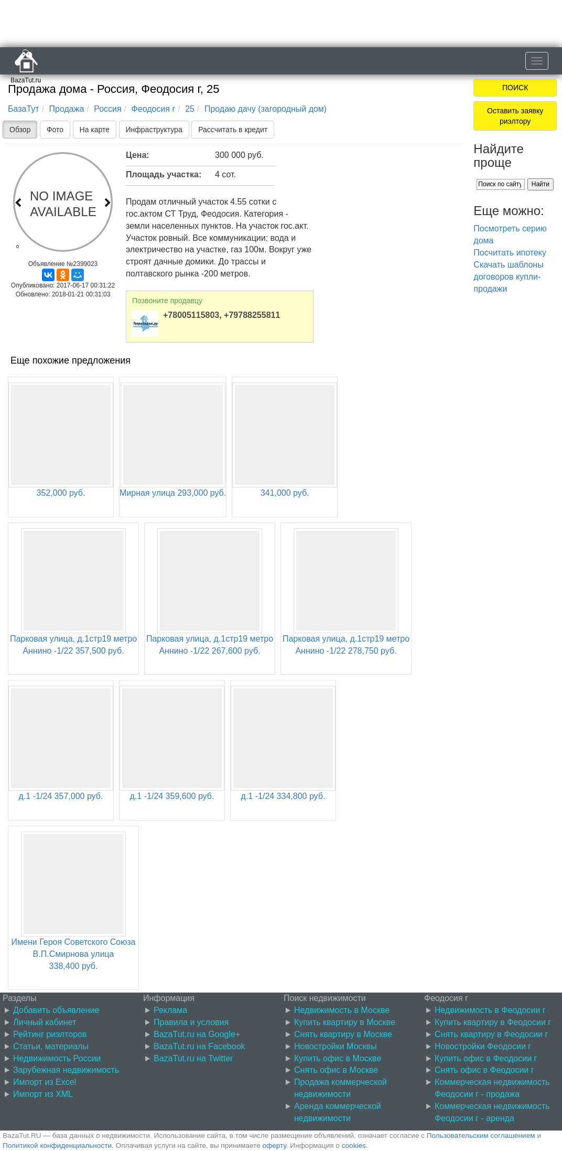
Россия (107, 108)
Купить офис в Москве (337, 1058)
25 (189, 108)
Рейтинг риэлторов (50, 1034)
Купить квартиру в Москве (344, 1022)
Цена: (137, 155)
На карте (95, 129)
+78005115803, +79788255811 (221, 315)
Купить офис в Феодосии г (486, 1058)
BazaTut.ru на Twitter (193, 1058)
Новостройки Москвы (335, 1046)
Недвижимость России (57, 1058)
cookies (354, 1145)
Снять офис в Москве (336, 1069)
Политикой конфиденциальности (57, 1145)
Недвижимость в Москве (342, 1010)
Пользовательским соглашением (481, 1135)
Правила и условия (191, 1022)
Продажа (66, 108)
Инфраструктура (154, 129)
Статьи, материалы (51, 1046)
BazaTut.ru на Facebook (199, 1046)
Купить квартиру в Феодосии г (493, 1022)
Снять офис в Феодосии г (484, 1069)
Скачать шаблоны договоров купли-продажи (508, 276)
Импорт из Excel (44, 1082)
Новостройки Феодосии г (483, 1046)
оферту (274, 1145)
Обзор (19, 129)
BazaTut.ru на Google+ (197, 1034)
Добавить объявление (56, 1010)
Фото (55, 129)
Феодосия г (154, 108)
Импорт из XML (43, 1094)
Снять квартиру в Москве (343, 1034)
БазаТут (23, 108)
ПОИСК (515, 87)
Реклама (170, 1010)
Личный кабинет (44, 1022)
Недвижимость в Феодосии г (490, 1010)
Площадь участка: (163, 174)
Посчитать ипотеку (509, 252)
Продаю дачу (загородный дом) (265, 108)
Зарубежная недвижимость (66, 1069)
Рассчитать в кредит (232, 129)
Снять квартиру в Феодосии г (491, 1034)
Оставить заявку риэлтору (515, 115)
